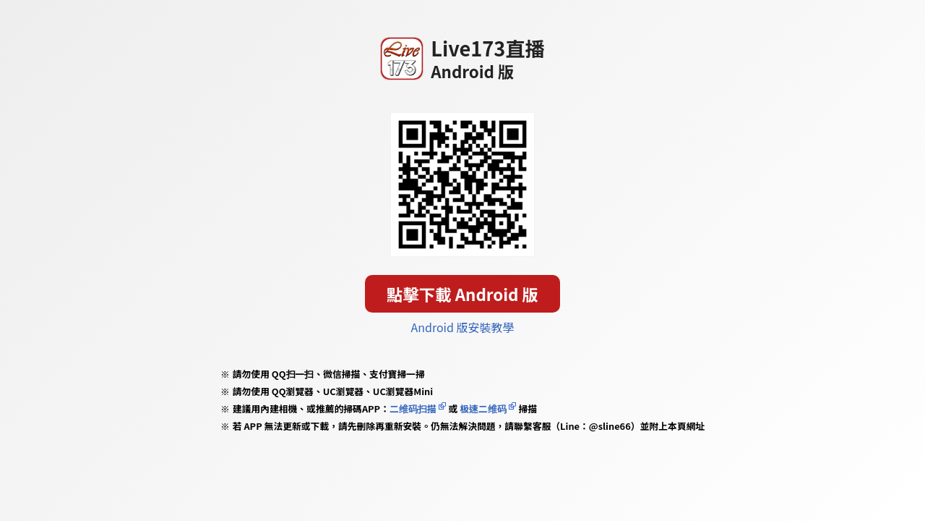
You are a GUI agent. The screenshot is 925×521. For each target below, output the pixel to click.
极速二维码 (483, 408)
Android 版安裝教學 (463, 327)
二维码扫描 (413, 408)
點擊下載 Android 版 (462, 293)
